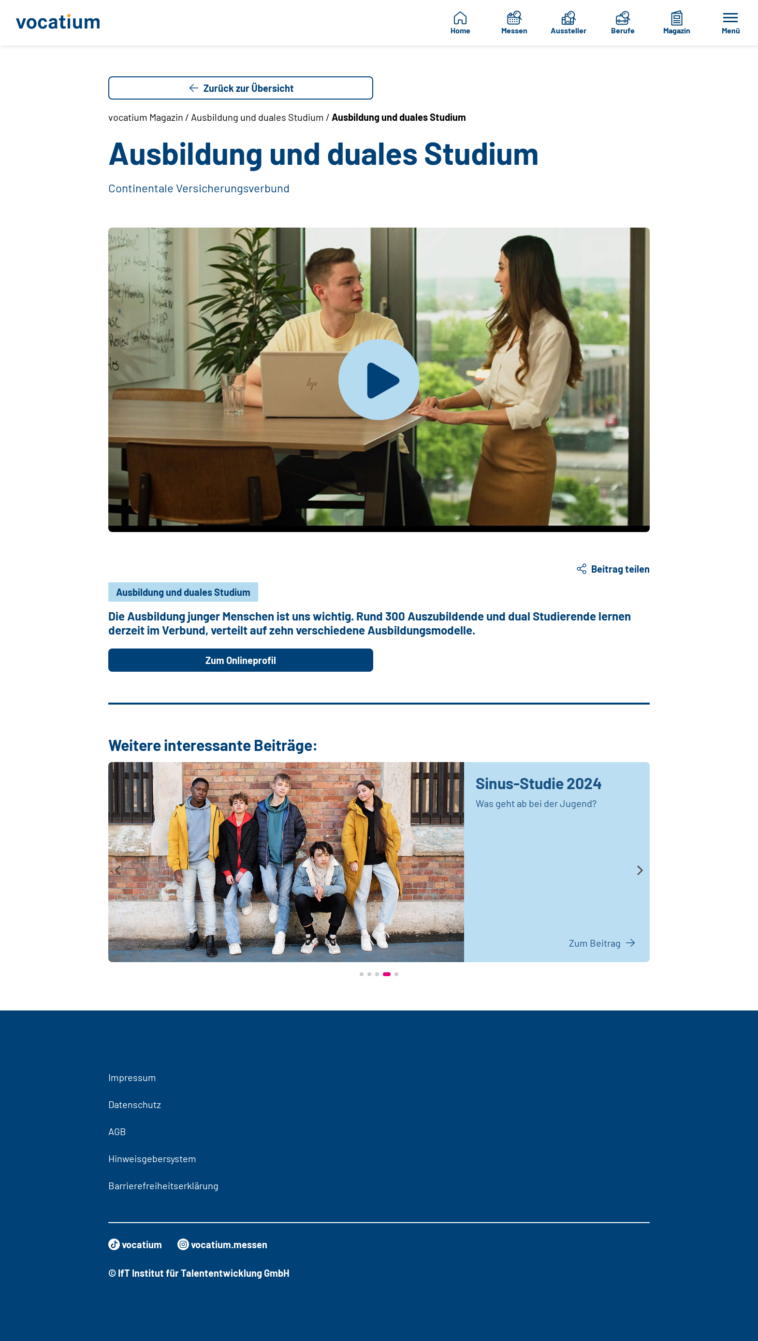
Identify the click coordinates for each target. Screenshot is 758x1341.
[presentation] (118, 871)
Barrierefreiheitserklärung (163, 1185)
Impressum (132, 1077)
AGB (117, 1131)
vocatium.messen (222, 1244)
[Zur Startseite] (62, 23)
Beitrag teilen (613, 569)
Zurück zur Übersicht (241, 88)
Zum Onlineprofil (240, 660)
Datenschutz (134, 1104)
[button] (361, 974)
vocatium (135, 1244)
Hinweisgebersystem (152, 1158)
